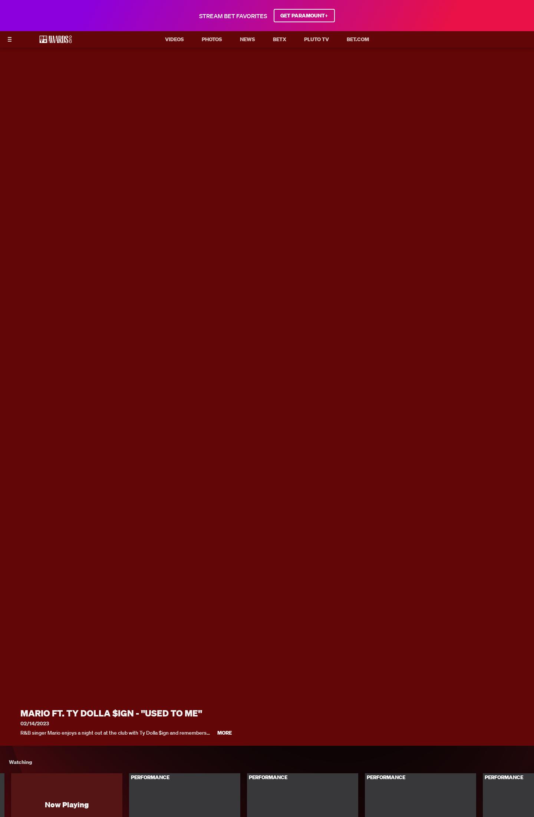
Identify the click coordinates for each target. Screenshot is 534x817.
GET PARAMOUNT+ (304, 15)
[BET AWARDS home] (55, 41)
